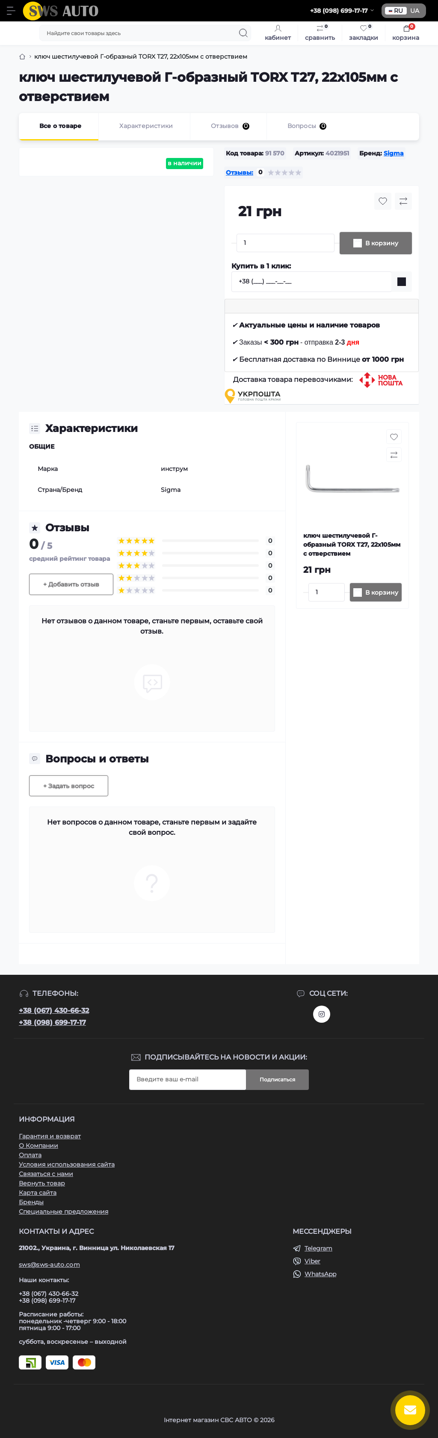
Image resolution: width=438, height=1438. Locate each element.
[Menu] (11, 10)
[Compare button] (403, 201)
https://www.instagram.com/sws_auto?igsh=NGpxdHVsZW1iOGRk (322, 1014)
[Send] (401, 281)
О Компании (38, 1145)
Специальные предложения (63, 1211)
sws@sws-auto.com (49, 1264)
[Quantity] (285, 243)
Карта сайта (37, 1192)
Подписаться (277, 1079)
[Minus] (234, 243)
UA (414, 10)
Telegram (318, 1248)
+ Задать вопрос (68, 786)
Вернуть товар (42, 1183)
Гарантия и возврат (50, 1136)
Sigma (394, 153)
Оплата (30, 1155)
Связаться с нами (46, 1173)
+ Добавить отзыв (71, 584)
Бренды (31, 1202)
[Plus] (337, 243)
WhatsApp (320, 1274)
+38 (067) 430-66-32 (54, 1010)
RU (396, 10)
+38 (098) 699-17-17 (52, 1022)
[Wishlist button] (382, 201)
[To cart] (376, 592)
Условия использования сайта (67, 1164)
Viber (312, 1261)
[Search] (243, 33)
